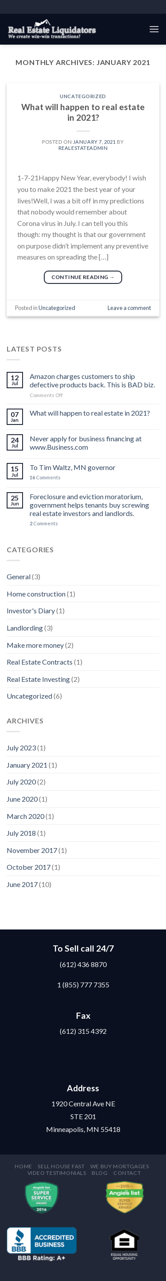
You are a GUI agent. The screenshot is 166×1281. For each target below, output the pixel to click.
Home (23, 1166)
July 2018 (21, 833)
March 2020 (25, 816)
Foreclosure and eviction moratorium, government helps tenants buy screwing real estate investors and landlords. (89, 504)
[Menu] (154, 29)
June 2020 (22, 799)
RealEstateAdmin (83, 148)
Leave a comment (129, 307)
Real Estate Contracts (40, 662)
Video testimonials (56, 1173)
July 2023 (21, 747)
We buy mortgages (119, 1166)
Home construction (36, 593)
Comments (45, 477)
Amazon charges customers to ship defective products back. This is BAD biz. (92, 380)
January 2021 (27, 765)
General (19, 576)
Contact (127, 1173)
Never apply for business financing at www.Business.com (86, 442)
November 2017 (32, 850)
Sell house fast (61, 1166)
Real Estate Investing (38, 679)
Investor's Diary (31, 610)
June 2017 (22, 884)
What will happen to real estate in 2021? (83, 112)
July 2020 (21, 781)
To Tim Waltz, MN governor (73, 467)
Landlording (25, 627)
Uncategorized (83, 96)
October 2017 (28, 867)
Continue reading (83, 277)
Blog (100, 1173)
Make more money (35, 645)
